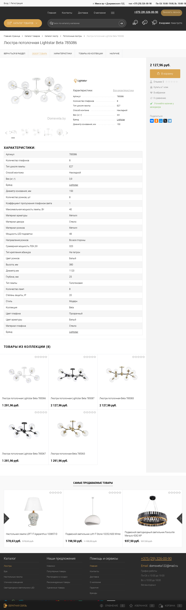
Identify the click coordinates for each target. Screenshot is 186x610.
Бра (5, 551)
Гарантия (94, 567)
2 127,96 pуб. (59, 384)
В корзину (165, 73)
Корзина (170, 605)
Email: (145, 545)
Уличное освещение (13, 561)
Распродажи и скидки (57, 556)
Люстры (8, 545)
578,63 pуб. (20, 520)
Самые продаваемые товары (93, 462)
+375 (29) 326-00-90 (143, 12)
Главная (52, 13)
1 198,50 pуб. (81, 520)
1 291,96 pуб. (10, 384)
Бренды (93, 572)
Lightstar (121, 119)
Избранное (142, 605)
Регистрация (17, 3)
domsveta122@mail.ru (163, 545)
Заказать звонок (170, 13)
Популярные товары (56, 551)
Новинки (51, 545)
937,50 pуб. (138, 520)
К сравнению (158, 98)
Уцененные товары (56, 567)
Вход (6, 3)
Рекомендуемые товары (58, 561)
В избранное (157, 92)
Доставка (83, 13)
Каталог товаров (23, 23)
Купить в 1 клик (159, 87)
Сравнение (112, 605)
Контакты (67, 13)
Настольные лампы (13, 556)
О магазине (100, 13)
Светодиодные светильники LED (19, 567)
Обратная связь (15, 605)
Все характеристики (123, 90)
